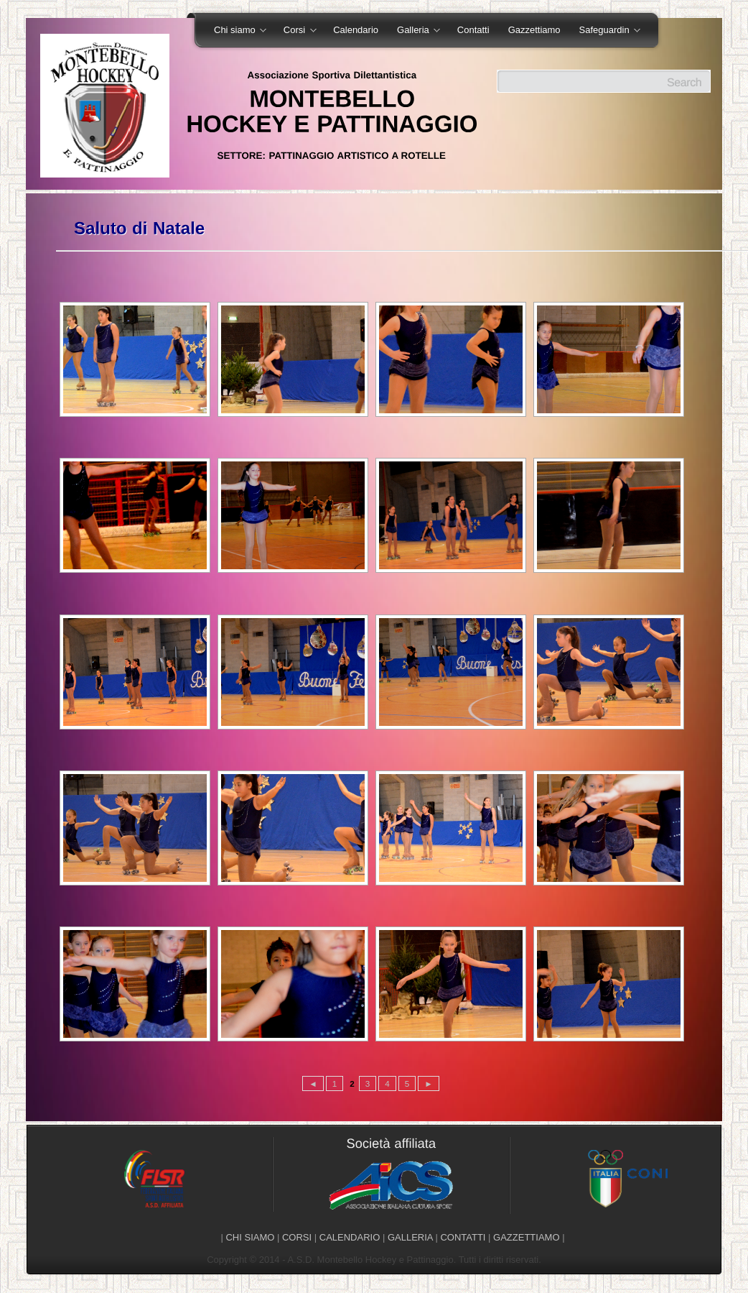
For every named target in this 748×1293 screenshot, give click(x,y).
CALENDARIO (349, 1237)
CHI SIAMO (249, 1237)
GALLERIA (410, 1237)
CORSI (297, 1237)
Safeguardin (605, 30)
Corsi (295, 30)
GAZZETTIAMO (526, 1237)
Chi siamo (235, 30)
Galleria (414, 30)
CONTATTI (462, 1237)
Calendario (355, 29)
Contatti (473, 29)
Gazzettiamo (534, 29)
